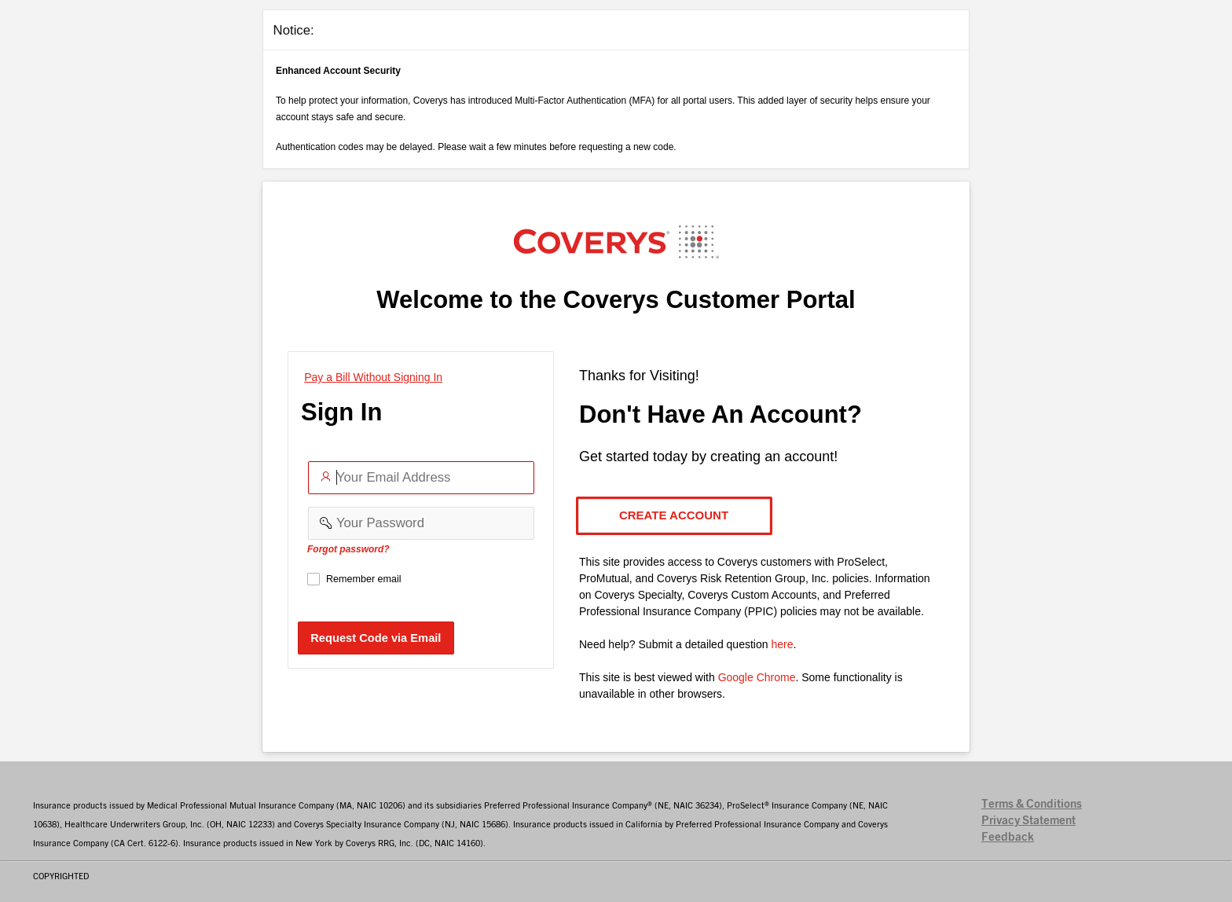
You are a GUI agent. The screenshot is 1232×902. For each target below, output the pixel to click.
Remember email (364, 579)
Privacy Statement (1028, 821)
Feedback (1007, 837)
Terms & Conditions (1031, 804)
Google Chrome (757, 677)
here (782, 644)
